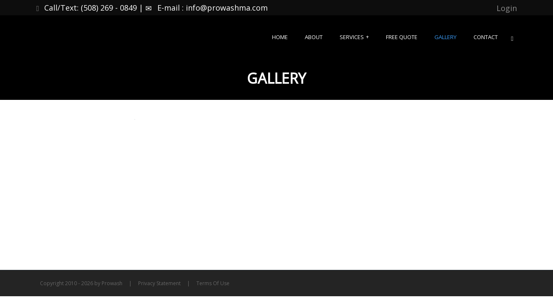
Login (506, 8)
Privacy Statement (159, 283)
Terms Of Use (213, 283)
